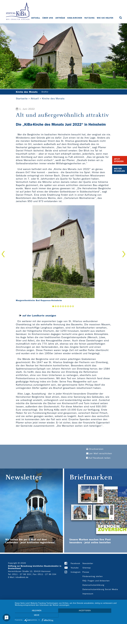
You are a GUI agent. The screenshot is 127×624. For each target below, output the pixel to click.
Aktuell (35, 18)
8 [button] (70, 306)
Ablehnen (31, 615)
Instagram (75, 572)
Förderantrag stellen (92, 576)
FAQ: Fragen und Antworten (96, 581)
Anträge (60, 18)
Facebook (75, 563)
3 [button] (58, 306)
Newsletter (87, 563)
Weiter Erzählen (119, 169)
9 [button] (73, 306)
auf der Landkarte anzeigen (39, 315)
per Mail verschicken (99, 453)
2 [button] (55, 306)
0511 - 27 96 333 (21, 574)
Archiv (46, 91)
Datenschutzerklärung (93, 585)
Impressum (87, 594)
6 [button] (65, 306)
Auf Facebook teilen (98, 458)
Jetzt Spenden (119, 160)
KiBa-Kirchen (74, 18)
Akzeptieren (70, 615)
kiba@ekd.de (22, 577)
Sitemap (86, 568)
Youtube (75, 568)
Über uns (48, 18)
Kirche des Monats (53, 98)
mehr (108, 615)
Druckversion (94, 449)
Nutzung (90, 18)
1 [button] (53, 306)
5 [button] (63, 306)
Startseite (22, 98)
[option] (63, 254)
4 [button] (60, 306)
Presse (85, 572)
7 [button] (68, 306)
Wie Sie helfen (105, 18)
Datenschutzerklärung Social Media (100, 589)
